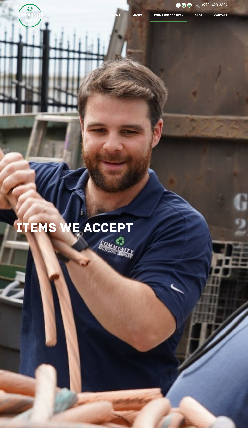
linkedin (189, 5)
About (137, 15)
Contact (221, 15)
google (184, 5)
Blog (198, 15)
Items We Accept (167, 15)
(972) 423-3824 (215, 5)
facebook (178, 5)
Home (116, 15)
